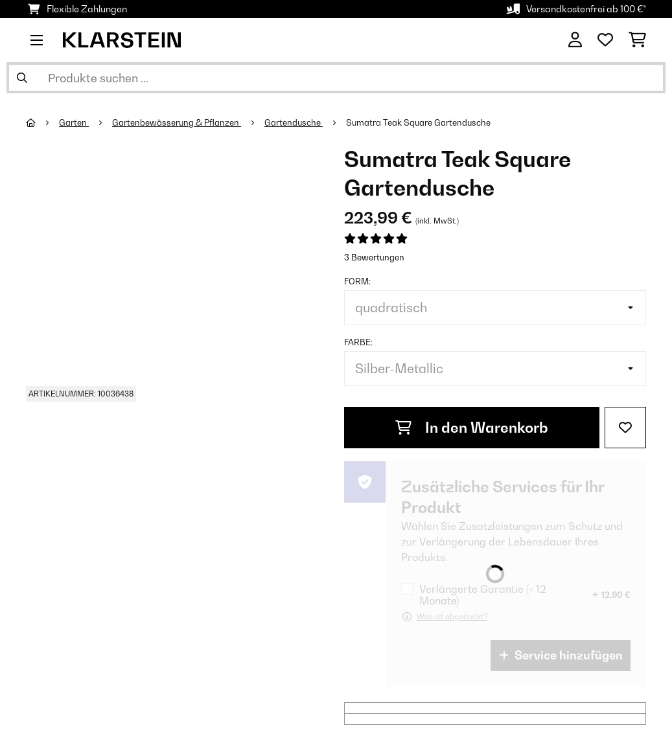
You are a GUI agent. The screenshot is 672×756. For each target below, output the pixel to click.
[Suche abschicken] (22, 78)
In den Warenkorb (471, 427)
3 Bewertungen (374, 257)
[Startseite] (42, 122)
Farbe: (358, 342)
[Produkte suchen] (336, 77)
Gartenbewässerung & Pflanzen (176, 122)
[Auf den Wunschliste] (625, 427)
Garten (74, 122)
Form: (357, 281)
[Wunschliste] (605, 40)
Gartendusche (293, 122)
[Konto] (575, 40)
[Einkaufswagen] (637, 40)
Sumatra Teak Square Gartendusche (418, 122)
